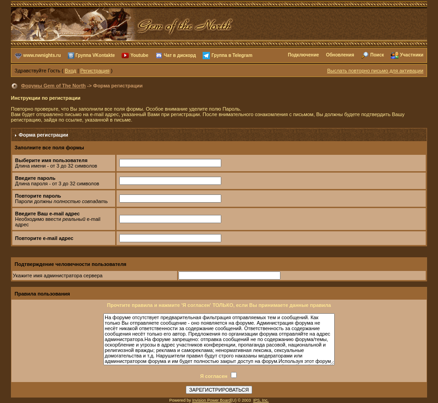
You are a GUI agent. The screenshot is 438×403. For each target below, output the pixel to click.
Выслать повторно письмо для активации (375, 70)
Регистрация (94, 70)
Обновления (340, 54)
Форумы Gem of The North (53, 85)
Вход (70, 70)
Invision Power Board (211, 400)
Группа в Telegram (231, 54)
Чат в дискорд (180, 54)
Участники (411, 54)
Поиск (377, 54)
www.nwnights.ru (42, 54)
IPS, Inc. (261, 400)
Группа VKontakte (95, 54)
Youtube (139, 54)
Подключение (303, 54)
